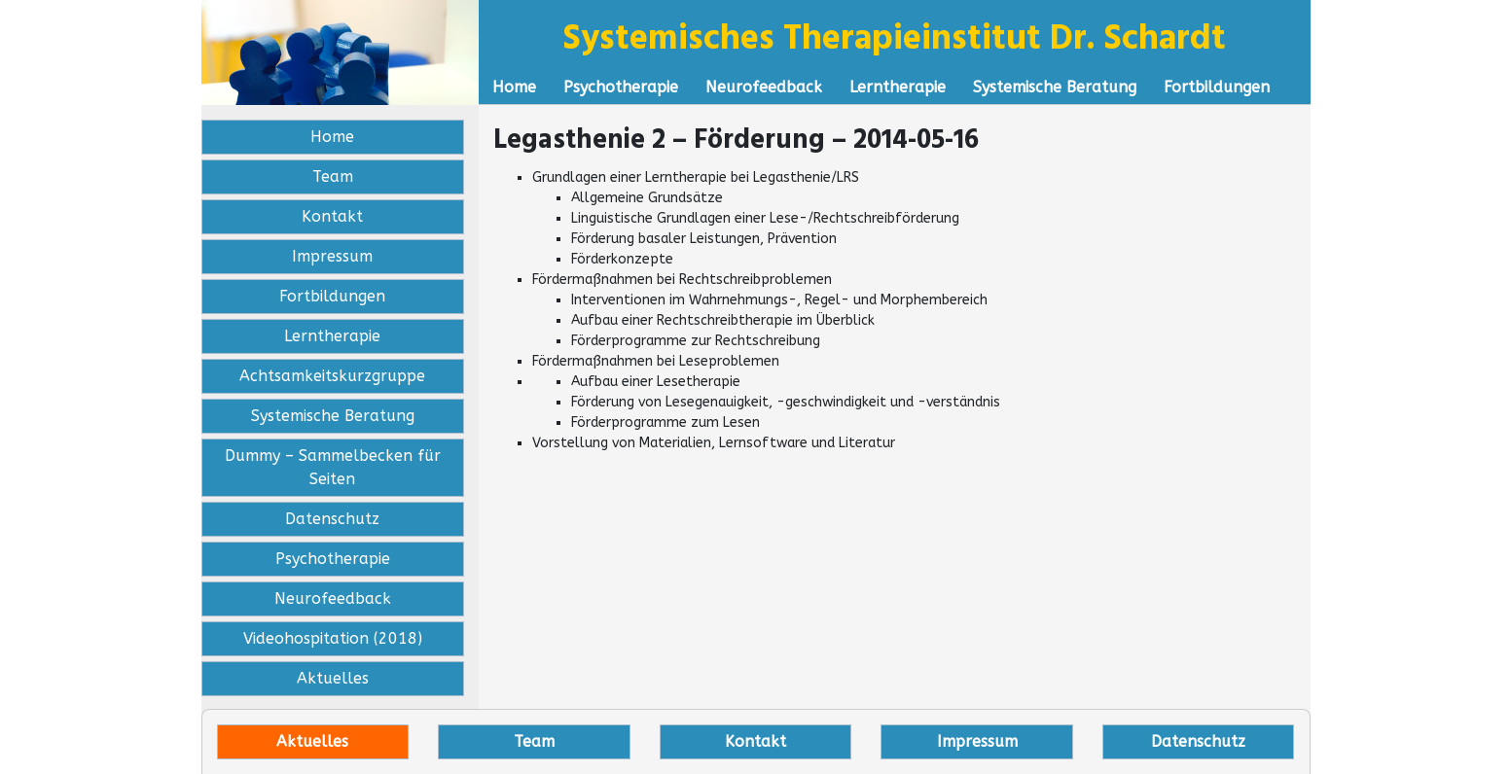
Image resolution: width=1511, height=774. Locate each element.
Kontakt (332, 216)
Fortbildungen (1217, 87)
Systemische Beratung (1054, 87)
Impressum (332, 256)
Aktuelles (333, 678)
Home (514, 87)
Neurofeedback (763, 87)
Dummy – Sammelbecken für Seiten (333, 467)
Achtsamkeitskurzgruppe (332, 376)
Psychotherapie (620, 87)
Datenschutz (332, 519)
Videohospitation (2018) (332, 638)
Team (332, 176)
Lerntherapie (897, 87)
